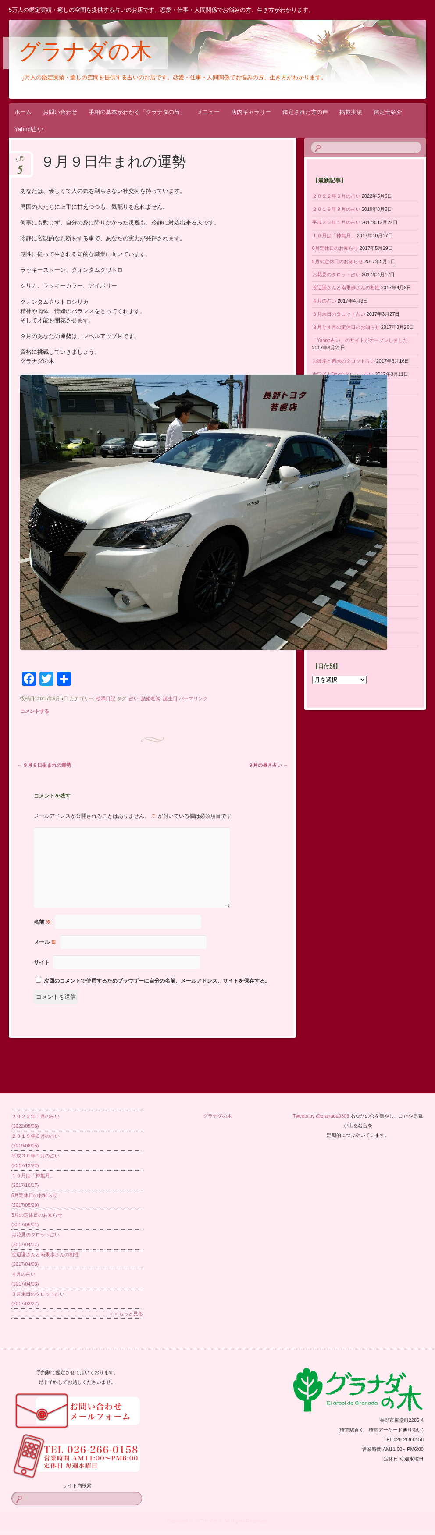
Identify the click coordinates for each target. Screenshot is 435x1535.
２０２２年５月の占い (336, 196)
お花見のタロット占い (336, 274)
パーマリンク (193, 698)
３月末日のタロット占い (338, 314)
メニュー (208, 112)
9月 (20, 161)
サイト (42, 962)
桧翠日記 (105, 698)
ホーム (23, 112)
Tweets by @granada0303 (321, 1115)
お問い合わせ (60, 112)
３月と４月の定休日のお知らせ (346, 327)
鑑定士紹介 (388, 112)
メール (45, 942)
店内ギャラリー (251, 112)
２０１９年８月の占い (336, 209)
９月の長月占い (268, 765)
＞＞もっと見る (126, 1313)
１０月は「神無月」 (334, 235)
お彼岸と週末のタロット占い (343, 360)
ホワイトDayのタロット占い (343, 374)
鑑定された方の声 (305, 112)
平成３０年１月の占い (336, 222)
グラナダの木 (85, 53)
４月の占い (324, 300)
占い (134, 698)
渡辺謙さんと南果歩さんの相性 (346, 287)
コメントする (34, 711)
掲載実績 (350, 112)
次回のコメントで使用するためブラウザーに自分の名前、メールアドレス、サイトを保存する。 (157, 981)
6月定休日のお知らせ (335, 248)
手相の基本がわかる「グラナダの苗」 (137, 112)
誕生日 (170, 698)
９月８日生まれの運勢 (44, 765)
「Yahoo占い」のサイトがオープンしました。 (362, 340)
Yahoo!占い (28, 129)
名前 (42, 922)
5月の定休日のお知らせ (337, 261)
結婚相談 (150, 698)
